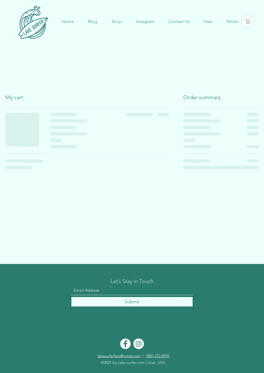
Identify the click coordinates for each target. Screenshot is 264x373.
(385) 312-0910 (157, 355)
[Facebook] (125, 344)
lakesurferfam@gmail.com (119, 355)
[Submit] (132, 301)
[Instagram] (138, 344)
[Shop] (247, 21)
